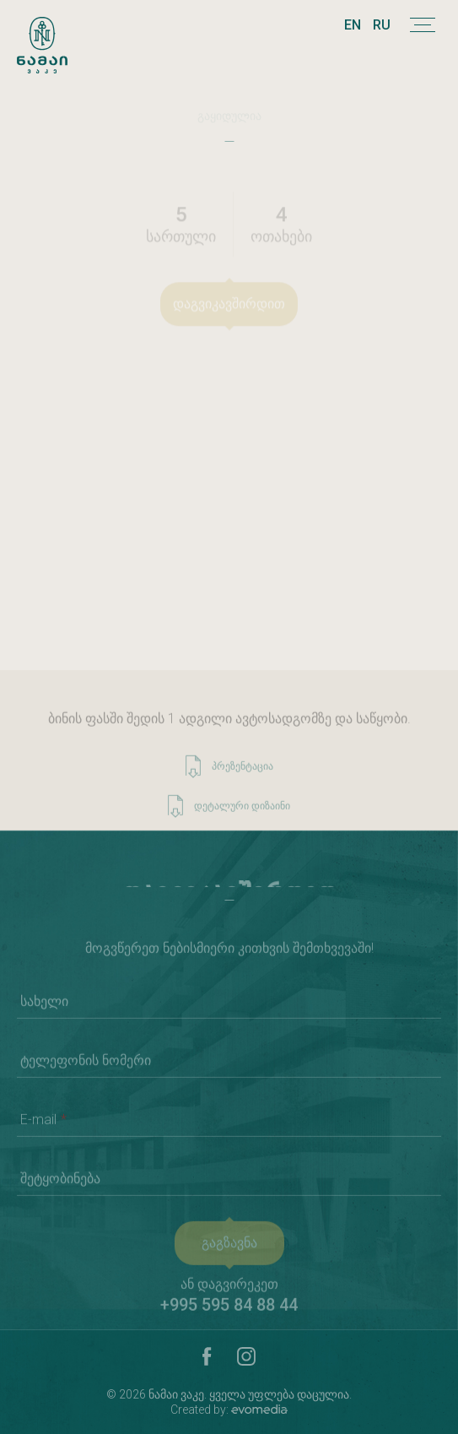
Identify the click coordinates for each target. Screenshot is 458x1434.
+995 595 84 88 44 (229, 1312)
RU (382, 25)
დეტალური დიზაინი (229, 814)
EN (352, 25)
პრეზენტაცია (229, 774)
